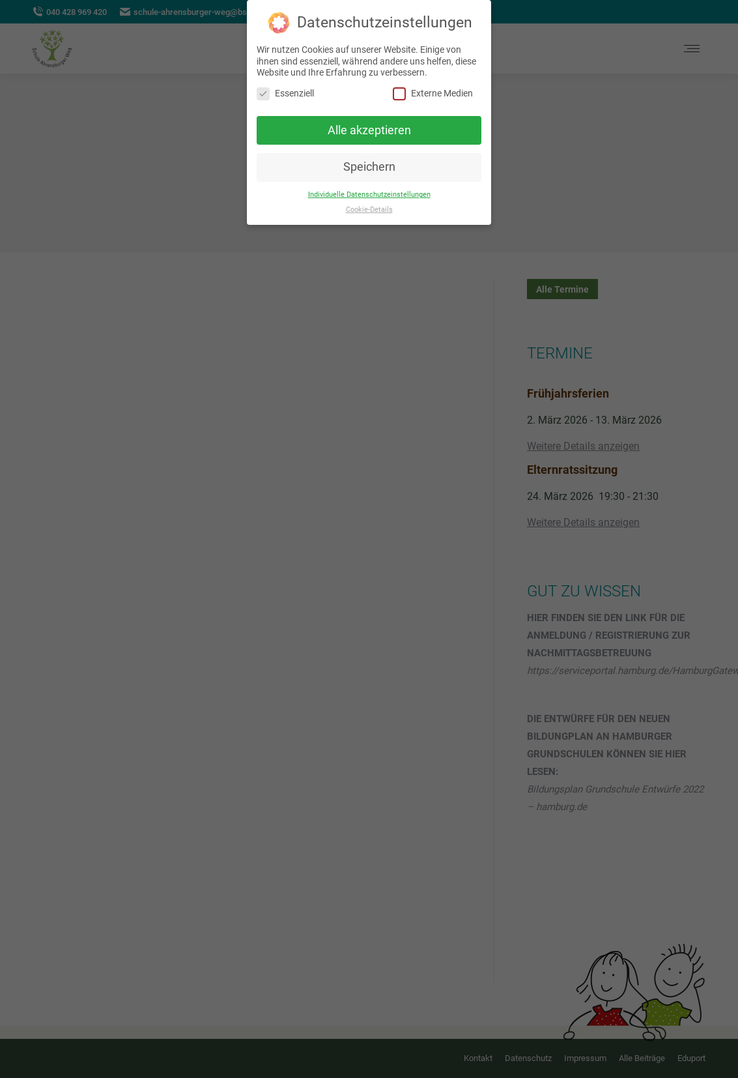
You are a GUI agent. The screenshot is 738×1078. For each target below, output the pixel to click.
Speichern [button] (369, 166)
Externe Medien (433, 93)
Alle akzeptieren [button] (369, 130)
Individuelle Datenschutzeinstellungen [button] (369, 194)
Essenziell (285, 93)
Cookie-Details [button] (369, 209)
